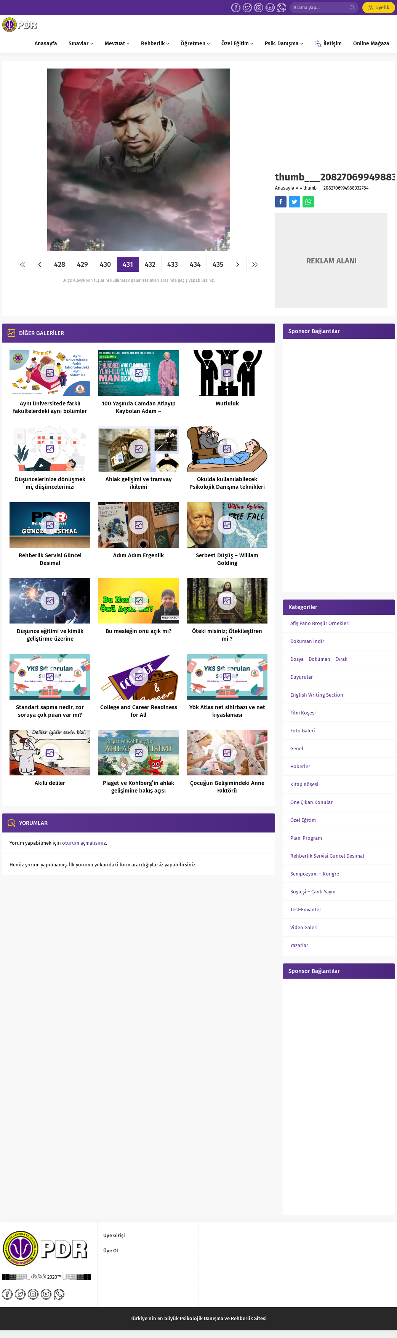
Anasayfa (285, 188)
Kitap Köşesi (304, 784)
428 (59, 264)
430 (105, 264)
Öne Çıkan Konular (311, 802)
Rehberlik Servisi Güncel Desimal (50, 559)
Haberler (300, 766)
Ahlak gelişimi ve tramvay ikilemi (139, 483)
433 (172, 264)
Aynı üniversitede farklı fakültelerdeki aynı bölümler (50, 407)
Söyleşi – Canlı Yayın (313, 892)
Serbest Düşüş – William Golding (227, 559)
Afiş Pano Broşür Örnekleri (320, 623)
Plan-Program (306, 838)
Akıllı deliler (50, 783)
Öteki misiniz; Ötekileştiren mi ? (227, 635)
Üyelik (382, 7)
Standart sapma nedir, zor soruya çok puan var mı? (50, 711)
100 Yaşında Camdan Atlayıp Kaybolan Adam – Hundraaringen (139, 411)
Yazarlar (299, 945)
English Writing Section (316, 695)
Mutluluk (227, 403)
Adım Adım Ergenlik (138, 555)
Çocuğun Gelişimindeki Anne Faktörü (227, 787)
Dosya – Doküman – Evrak (318, 659)
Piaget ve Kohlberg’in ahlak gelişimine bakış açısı (138, 787)
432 (150, 264)
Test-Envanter (305, 909)
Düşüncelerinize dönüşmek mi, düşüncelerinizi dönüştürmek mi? (50, 487)
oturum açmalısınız (84, 843)
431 (128, 264)
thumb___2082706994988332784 (335, 188)
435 (218, 264)
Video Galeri (304, 927)
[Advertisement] (331, 119)
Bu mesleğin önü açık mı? (138, 631)
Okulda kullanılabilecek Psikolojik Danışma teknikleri (227, 483)
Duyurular (301, 677)
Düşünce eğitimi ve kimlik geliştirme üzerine (50, 635)
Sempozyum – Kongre (314, 874)
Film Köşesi (303, 713)
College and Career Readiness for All (138, 711)
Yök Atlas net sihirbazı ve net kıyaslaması (227, 711)
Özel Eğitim (303, 820)
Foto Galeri (302, 731)
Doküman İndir (307, 641)
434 (195, 264)
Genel (296, 748)
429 (82, 264)
